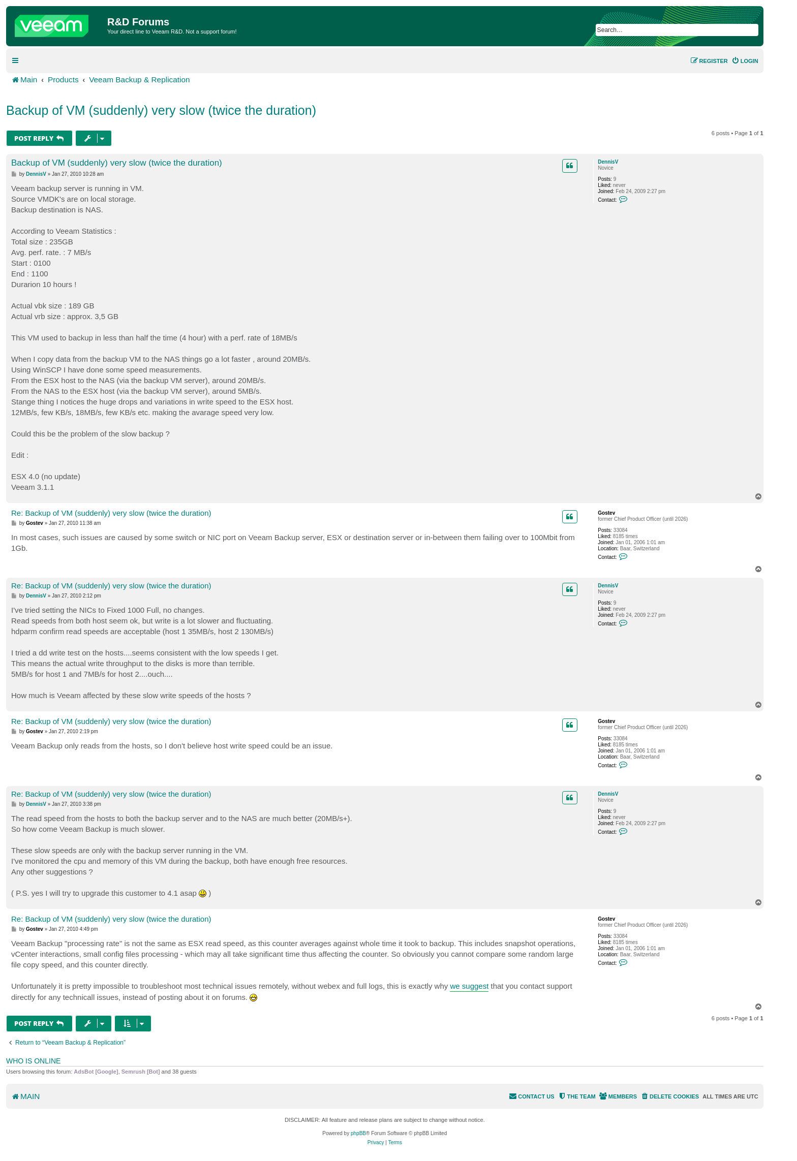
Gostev (606, 513)
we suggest (469, 986)
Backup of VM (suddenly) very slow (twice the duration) (161, 110)
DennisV (608, 162)
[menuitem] (744, 61)
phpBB (358, 1133)
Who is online (33, 1061)
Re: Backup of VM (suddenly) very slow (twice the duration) (111, 513)
